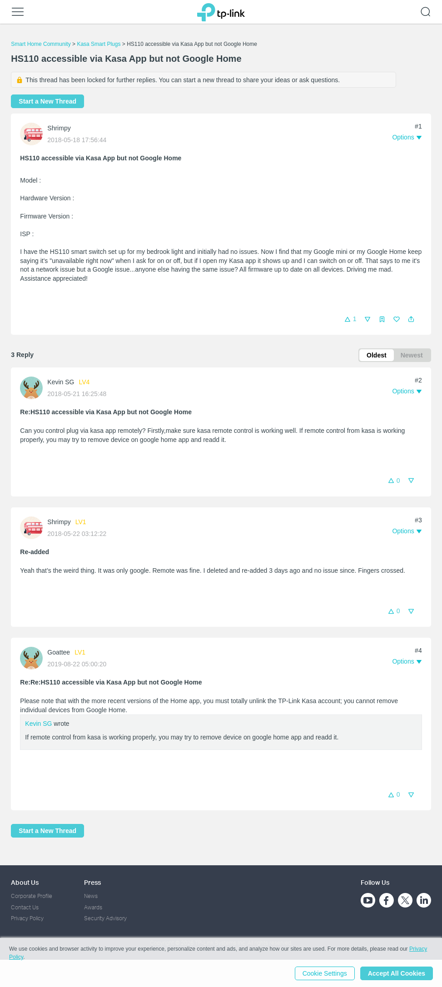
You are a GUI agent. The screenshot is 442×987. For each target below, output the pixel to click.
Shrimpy (58, 128)
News (91, 896)
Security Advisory (105, 918)
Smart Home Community (40, 44)
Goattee (58, 652)
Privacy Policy (27, 918)
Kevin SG (60, 382)
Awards (93, 907)
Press (92, 882)
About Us (25, 882)
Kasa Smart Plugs (98, 44)
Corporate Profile (31, 896)
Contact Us (25, 907)
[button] (411, 319)
